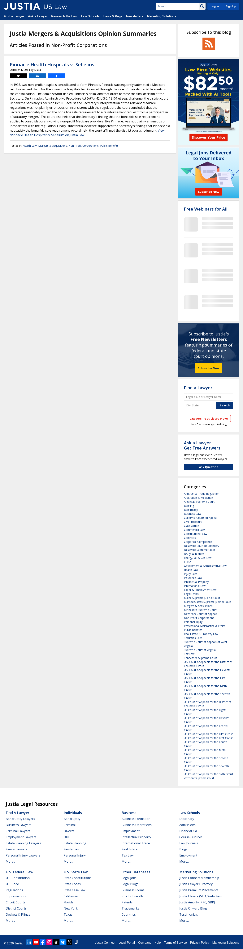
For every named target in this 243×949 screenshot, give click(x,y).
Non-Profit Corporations (83, 145)
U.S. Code (12, 884)
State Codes (72, 884)
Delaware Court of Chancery (201, 546)
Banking (189, 505)
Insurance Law (193, 578)
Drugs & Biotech (194, 554)
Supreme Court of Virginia (200, 650)
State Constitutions (77, 878)
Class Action (191, 526)
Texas (68, 914)
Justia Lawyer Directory (196, 884)
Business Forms (133, 890)
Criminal (70, 825)
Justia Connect (105, 942)
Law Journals (188, 843)
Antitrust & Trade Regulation (201, 493)
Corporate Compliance (198, 542)
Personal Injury (193, 622)
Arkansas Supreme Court (199, 501)
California (71, 896)
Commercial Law (194, 530)
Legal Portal (127, 942)
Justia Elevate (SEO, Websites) (200, 896)
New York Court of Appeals (201, 614)
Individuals (73, 812)
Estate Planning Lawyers (23, 843)
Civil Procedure (193, 522)
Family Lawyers (16, 849)
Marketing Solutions (161, 16)
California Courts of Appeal (200, 518)
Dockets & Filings (18, 914)
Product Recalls (132, 896)
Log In (215, 6)
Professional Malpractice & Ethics (204, 626)
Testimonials (188, 914)
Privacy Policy (199, 942)
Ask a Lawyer (37, 16)
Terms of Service (175, 942)
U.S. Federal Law (19, 872)
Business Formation (136, 819)
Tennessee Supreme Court (200, 658)
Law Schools (90, 16)
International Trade (136, 843)
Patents (127, 902)
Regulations (14, 890)
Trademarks (130, 908)
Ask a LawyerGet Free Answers (202, 445)
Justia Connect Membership (199, 878)
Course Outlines (190, 837)
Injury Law (190, 574)
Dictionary (186, 819)
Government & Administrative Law (205, 566)
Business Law (192, 514)
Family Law (71, 849)
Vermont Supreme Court (199, 778)
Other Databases (136, 872)
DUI (66, 837)
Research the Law (64, 16)
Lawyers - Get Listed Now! (209, 418)
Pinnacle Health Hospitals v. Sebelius (52, 64)
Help (157, 942)
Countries (129, 914)
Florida (68, 902)
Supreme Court (17, 896)
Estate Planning (75, 843)
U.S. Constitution (18, 878)
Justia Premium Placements (198, 890)
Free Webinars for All (205, 208)
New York (71, 908)
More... (10, 861)
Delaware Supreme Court (199, 550)
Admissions (187, 825)
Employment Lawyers (21, 837)
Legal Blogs (130, 884)
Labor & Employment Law (200, 590)
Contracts (190, 538)
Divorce (69, 831)
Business (129, 812)
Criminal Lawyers (18, 831)
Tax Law (189, 654)
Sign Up (231, 6)
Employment (131, 831)
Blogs (183, 849)
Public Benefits (109, 145)
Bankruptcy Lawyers (20, 819)
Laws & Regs (113, 16)
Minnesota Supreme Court (200, 610)
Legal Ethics (191, 594)
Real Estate (129, 849)
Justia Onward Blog (193, 908)
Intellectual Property (196, 582)
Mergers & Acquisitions (52, 145)
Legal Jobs (129, 878)
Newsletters (134, 16)
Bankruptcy (191, 509)
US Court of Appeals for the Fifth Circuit (208, 734)
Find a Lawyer (14, 16)
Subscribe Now (208, 368)
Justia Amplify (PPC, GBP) (197, 902)
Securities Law (193, 638)
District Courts (16, 908)
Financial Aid (188, 831)
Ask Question (208, 467)
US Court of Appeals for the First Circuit (208, 738)
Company (144, 942)
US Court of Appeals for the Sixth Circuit (208, 774)
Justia (19, 943)
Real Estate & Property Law (201, 634)
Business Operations (137, 825)
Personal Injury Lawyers (23, 855)
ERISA (187, 562)
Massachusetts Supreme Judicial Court (207, 602)
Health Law (30, 145)
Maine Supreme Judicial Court (202, 598)
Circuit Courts (15, 902)
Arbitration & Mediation (198, 497)
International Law (195, 586)
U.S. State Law (76, 872)
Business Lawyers (18, 825)
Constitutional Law (195, 534)
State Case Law (74, 890)
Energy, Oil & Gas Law (197, 558)
